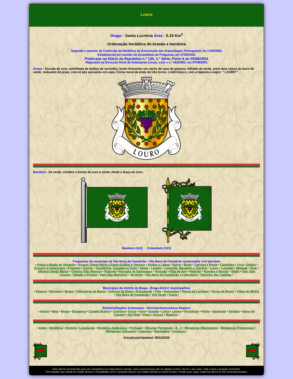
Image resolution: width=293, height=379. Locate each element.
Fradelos (74, 268)
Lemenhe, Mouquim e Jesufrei (185, 268)
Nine (253, 268)
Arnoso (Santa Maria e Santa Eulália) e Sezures (111, 264)
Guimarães (171, 291)
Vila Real (133, 314)
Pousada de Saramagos (135, 271)
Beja (55, 311)
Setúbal (234, 311)
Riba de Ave (177, 271)
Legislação (87, 328)
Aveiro (44, 311)
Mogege (242, 268)
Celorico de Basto (121, 291)
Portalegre (191, 311)
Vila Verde (159, 294)
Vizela (173, 294)
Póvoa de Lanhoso (195, 291)
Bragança (79, 311)
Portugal (136, 328)
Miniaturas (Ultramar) (121, 331)
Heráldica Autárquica (112, 328)
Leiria (165, 311)
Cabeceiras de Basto (90, 291)
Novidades (161, 331)
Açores (158, 314)
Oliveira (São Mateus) (86, 271)
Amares (41, 291)
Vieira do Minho (248, 291)
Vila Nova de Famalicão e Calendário (172, 274)
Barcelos (56, 291)
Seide (235, 271)
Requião (161, 271)
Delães (251, 264)
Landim (156, 268)
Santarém (219, 311)
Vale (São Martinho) (113, 274)
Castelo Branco (99, 311)
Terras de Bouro (222, 291)
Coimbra (119, 311)
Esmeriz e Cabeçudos (49, 268)
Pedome (110, 271)
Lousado (227, 268)
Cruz (240, 264)
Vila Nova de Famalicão (132, 294)
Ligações (145, 331)
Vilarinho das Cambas (215, 274)
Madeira (171, 314)
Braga (69, 291)
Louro (214, 268)
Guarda (153, 311)
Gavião (88, 268)
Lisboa (177, 311)
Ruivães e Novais (216, 271)
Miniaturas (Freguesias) (237, 328)
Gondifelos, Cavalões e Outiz (116, 268)
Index (43, 328)
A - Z (178, 328)
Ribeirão (195, 271)
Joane (144, 268)
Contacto (178, 331)
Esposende (144, 291)
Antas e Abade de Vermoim (56, 264)
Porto (206, 311)
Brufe (188, 264)
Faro (142, 311)
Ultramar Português (159, 328)
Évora (132, 311)
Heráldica (56, 328)
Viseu (146, 314)
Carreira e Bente (206, 264)
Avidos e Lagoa (159, 264)
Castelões (227, 264)
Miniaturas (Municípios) (201, 328)
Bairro (176, 264)
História (71, 328)
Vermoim (136, 274)
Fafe (158, 291)
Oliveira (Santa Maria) (53, 271)
